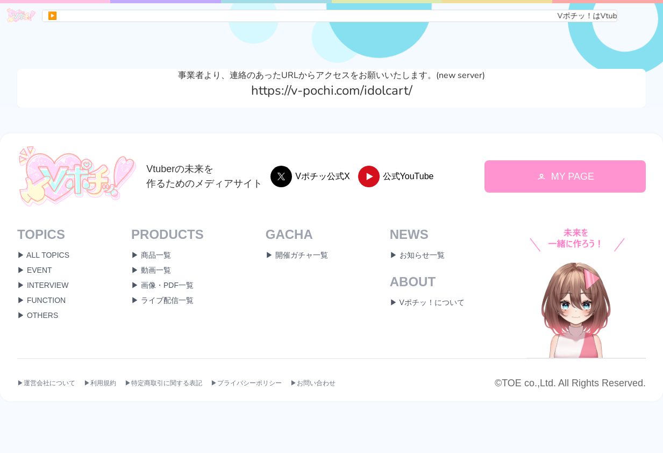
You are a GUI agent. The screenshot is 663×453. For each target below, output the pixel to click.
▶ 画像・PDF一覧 (162, 285)
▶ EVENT (34, 270)
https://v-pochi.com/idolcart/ (331, 90)
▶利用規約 (100, 383)
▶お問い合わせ (313, 383)
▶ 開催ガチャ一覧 (297, 255)
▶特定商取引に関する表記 (163, 383)
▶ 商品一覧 (151, 255)
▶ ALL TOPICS (43, 255)
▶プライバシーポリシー (246, 383)
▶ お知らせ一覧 (417, 255)
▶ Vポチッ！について (427, 302)
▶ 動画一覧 (151, 270)
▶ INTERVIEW (42, 285)
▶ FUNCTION (41, 300)
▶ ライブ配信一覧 (162, 300)
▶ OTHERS (37, 315)
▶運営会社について (46, 383)
